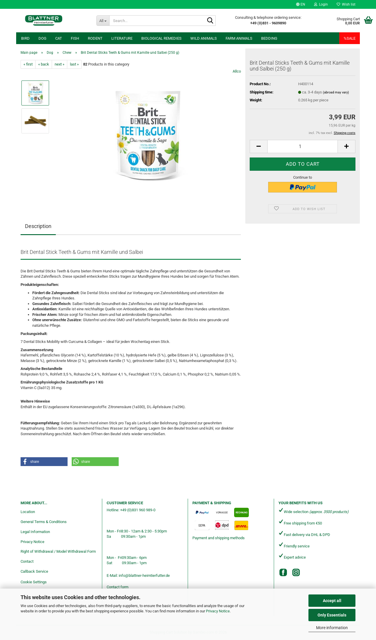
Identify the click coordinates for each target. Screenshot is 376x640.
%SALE (349, 38)
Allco (237, 71)
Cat (58, 38)
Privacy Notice (218, 611)
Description (38, 226)
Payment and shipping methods (218, 538)
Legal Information (35, 532)
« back (43, 64)
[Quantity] (302, 146)
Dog (42, 38)
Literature (121, 38)
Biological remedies (161, 38)
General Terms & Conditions (44, 522)
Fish (75, 38)
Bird (25, 38)
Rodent (95, 38)
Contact (27, 561)
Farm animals (239, 38)
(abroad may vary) (336, 92)
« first (28, 64)
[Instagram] (296, 572)
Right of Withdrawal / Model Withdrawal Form (58, 551)
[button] (301, 4)
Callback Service (34, 571)
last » (74, 64)
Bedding (269, 38)
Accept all (332, 600)
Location (28, 512)
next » (59, 64)
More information (332, 627)
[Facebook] (283, 572)
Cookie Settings (34, 582)
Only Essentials (332, 615)
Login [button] (321, 4)
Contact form (117, 587)
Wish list (346, 4)
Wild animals (203, 38)
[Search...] (103, 20)
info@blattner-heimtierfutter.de (144, 575)
